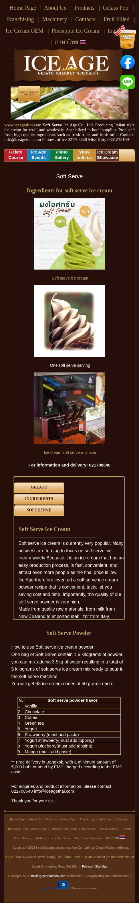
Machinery (54, 19)
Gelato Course (109, 828)
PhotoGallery (61, 154)
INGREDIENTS (39, 499)
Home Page (22, 8)
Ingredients (88, 828)
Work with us (44, 838)
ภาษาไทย (70, 42)
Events (127, 828)
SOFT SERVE (39, 510)
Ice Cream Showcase (88, 838)
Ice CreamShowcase (107, 154)
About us (19, 847)
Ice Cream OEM (24, 30)
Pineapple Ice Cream (76, 30)
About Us (55, 8)
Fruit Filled (117, 19)
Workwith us (84, 154)
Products (84, 8)
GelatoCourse (15, 154)
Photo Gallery (22, 838)
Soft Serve (63, 838)
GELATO (39, 487)
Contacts (85, 19)
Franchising (20, 19)
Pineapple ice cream (84, 888)
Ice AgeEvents (38, 154)
